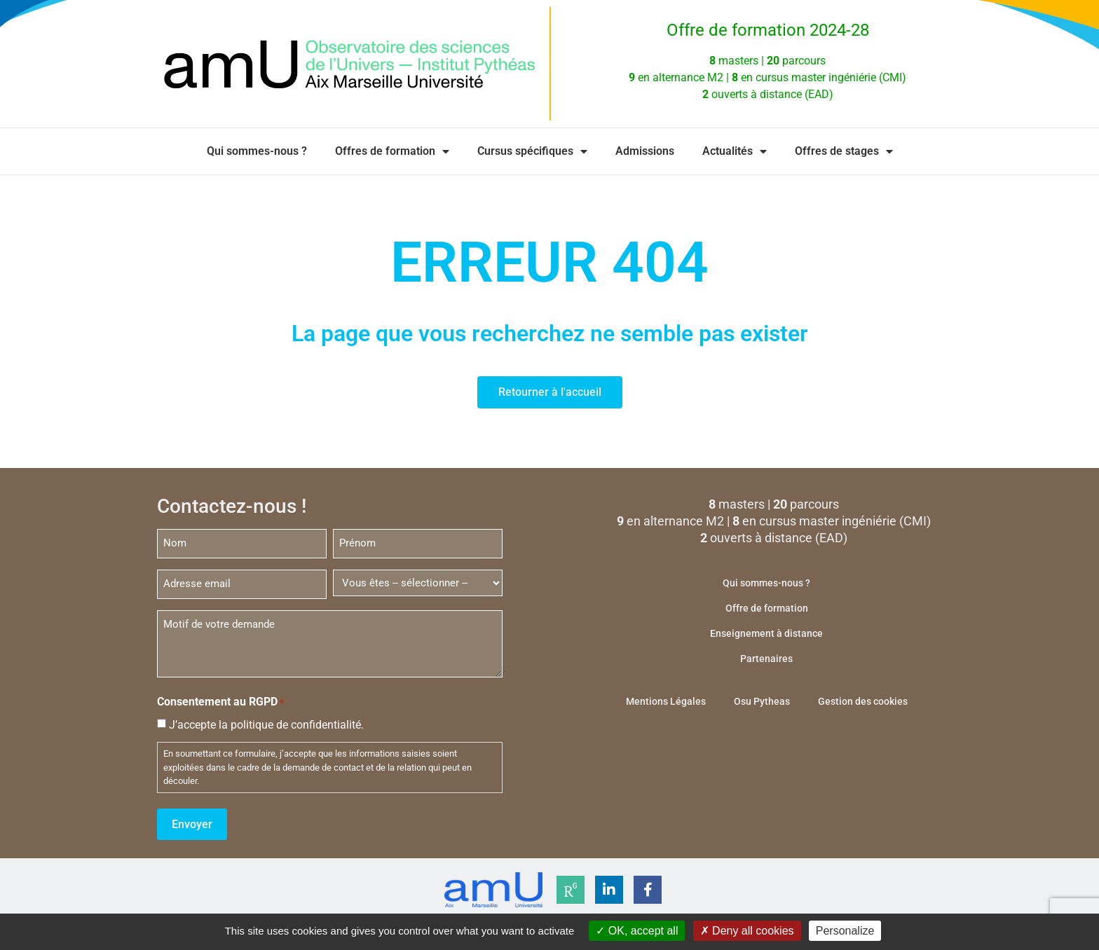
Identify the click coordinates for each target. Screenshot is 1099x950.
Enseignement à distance (766, 633)
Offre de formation (766, 608)
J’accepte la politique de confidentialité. (266, 723)
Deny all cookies (747, 931)
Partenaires (766, 658)
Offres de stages (844, 151)
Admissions (644, 151)
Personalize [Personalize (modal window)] (845, 931)
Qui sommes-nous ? (257, 151)
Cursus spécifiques (532, 151)
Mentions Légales (666, 701)
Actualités (734, 151)
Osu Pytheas (762, 701)
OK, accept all (637, 931)
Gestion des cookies (863, 701)
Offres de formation (392, 151)
